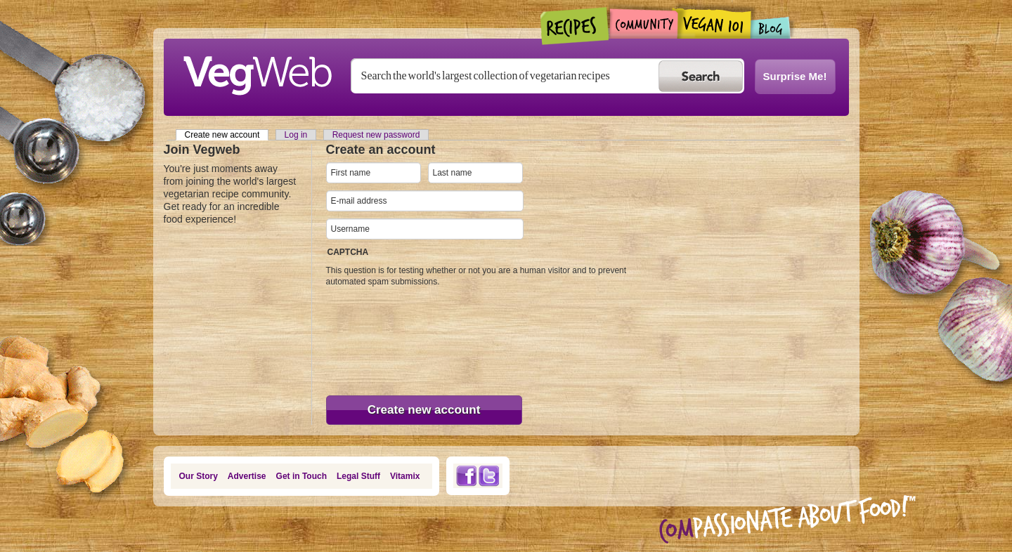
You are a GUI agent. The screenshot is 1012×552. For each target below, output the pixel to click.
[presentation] (383, 337)
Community (643, 23)
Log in (296, 135)
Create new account (227, 135)
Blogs (771, 28)
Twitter (489, 476)
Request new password (376, 135)
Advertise (247, 476)
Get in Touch (301, 476)
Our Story (198, 476)
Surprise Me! (795, 76)
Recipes (575, 26)
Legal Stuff (358, 476)
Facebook (465, 476)
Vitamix (405, 476)
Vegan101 (714, 23)
